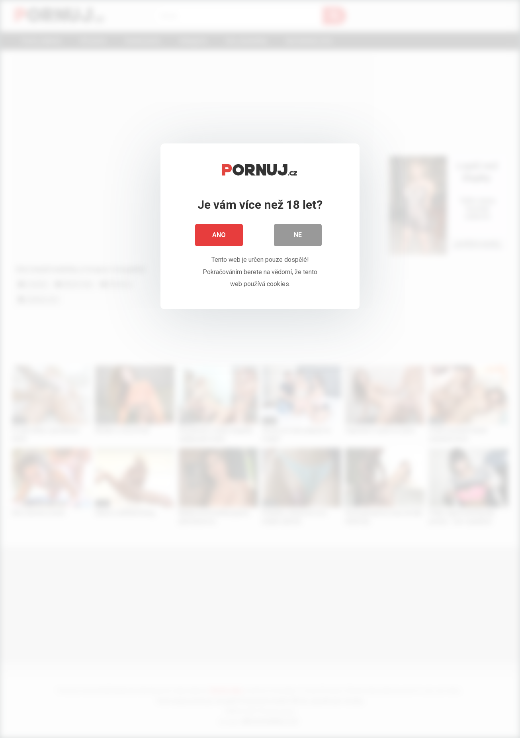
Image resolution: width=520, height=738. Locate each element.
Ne (298, 235)
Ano (219, 235)
